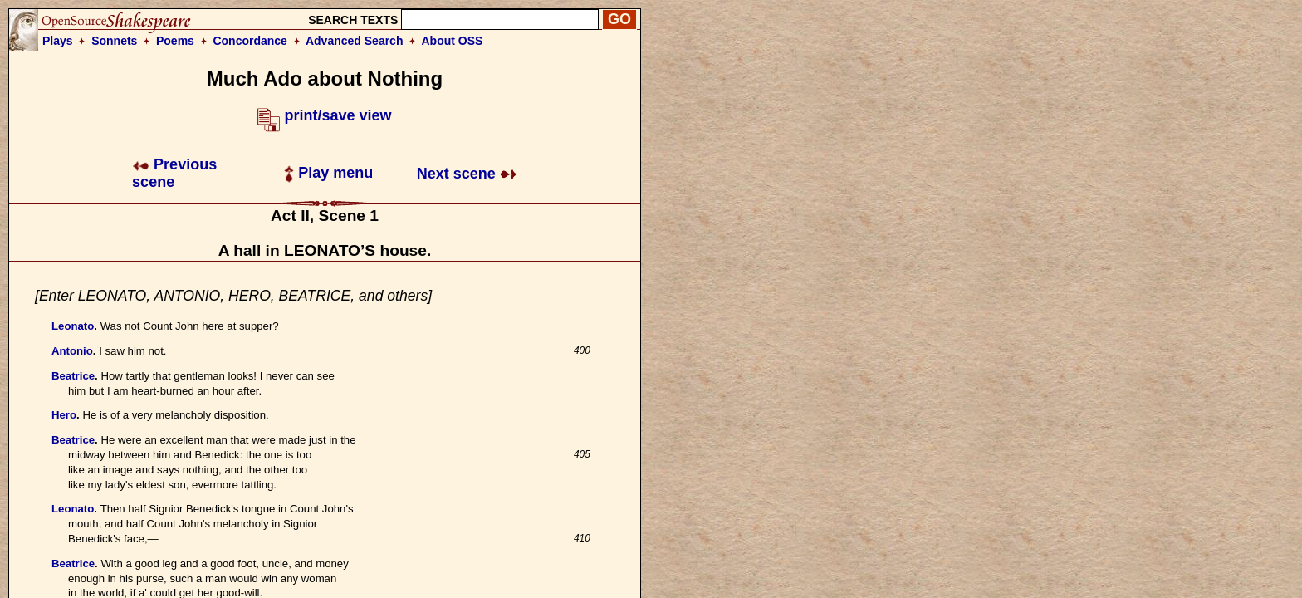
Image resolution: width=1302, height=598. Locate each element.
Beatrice (73, 376)
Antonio (72, 351)
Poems (175, 40)
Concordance (249, 40)
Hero (63, 415)
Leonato (72, 326)
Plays (57, 40)
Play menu (328, 172)
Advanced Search (355, 40)
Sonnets (114, 40)
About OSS (452, 40)
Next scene (467, 173)
